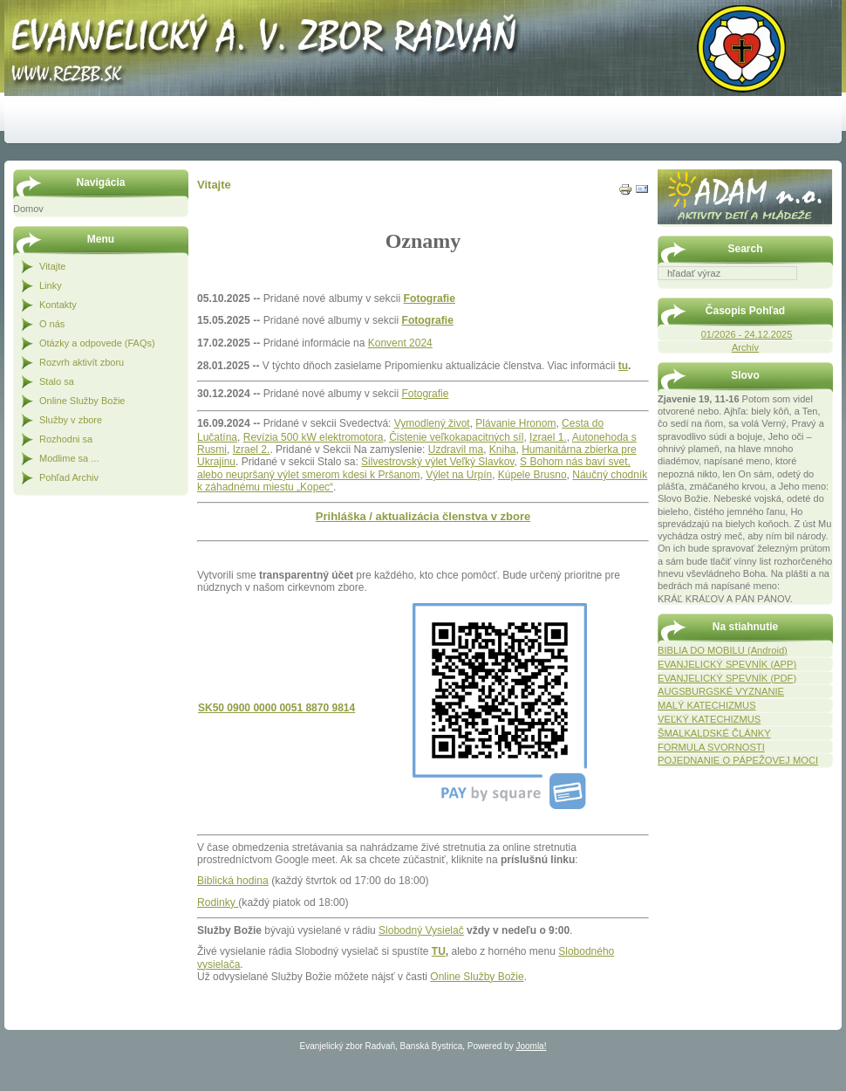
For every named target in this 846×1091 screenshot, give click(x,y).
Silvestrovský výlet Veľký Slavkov (437, 462)
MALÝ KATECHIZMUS (707, 705)
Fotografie (429, 298)
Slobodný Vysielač (421, 930)
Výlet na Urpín (459, 475)
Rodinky (217, 902)
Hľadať (824, 292)
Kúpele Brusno (532, 475)
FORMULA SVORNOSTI (711, 747)
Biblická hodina (233, 881)
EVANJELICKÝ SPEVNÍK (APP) (727, 664)
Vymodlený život (432, 423)
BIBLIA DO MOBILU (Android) (723, 650)
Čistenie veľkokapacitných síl (456, 437)
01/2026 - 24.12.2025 (747, 334)
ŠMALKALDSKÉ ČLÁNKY (714, 733)
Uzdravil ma (455, 449)
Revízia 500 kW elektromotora (313, 437)
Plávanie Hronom (515, 423)
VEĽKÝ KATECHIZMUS (709, 719)
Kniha (502, 449)
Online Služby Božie (476, 977)
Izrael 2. (251, 449)
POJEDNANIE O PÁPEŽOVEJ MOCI (738, 760)
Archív (745, 347)
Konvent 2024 (400, 343)
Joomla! (530, 1046)
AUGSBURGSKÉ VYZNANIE (721, 691)
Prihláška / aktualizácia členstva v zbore (423, 516)
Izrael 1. (548, 437)
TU (439, 951)
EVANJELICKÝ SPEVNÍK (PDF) (727, 678)
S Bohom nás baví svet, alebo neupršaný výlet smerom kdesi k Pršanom (414, 468)
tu (623, 366)
